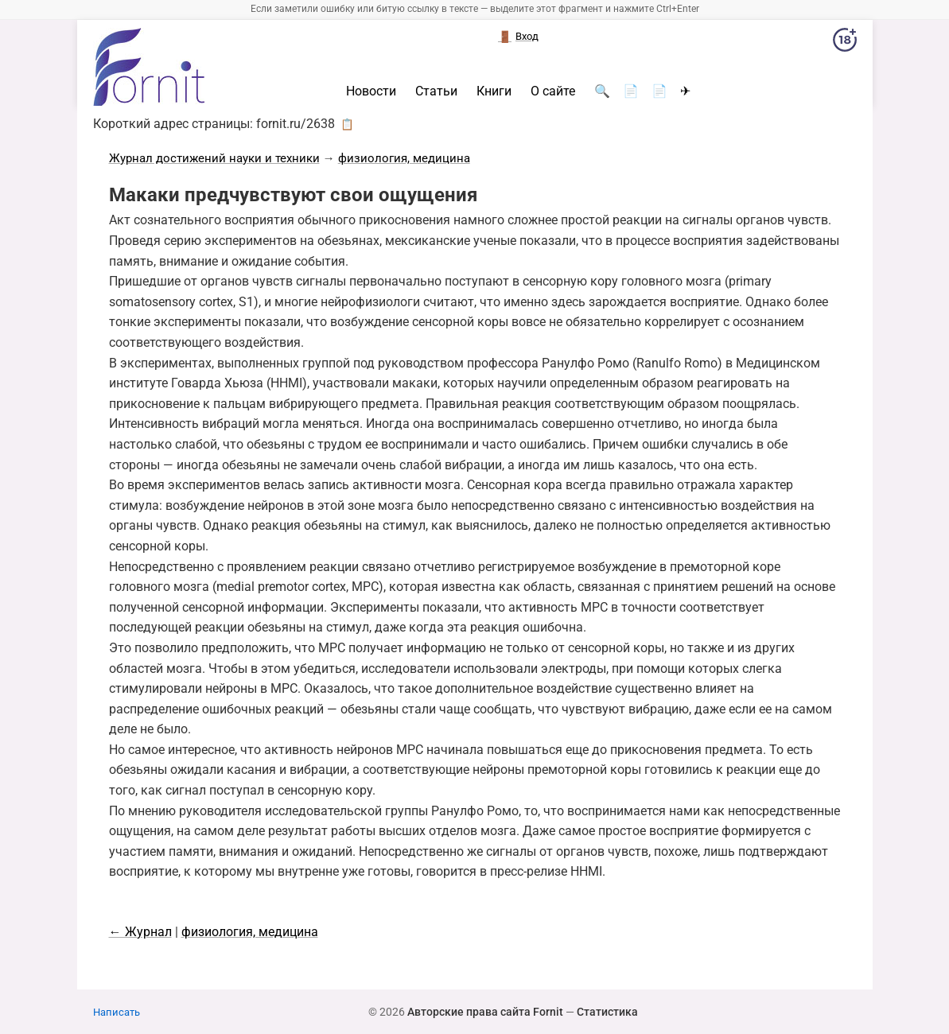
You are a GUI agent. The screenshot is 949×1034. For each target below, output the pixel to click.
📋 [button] (347, 124)
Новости (371, 91)
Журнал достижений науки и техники (214, 158)
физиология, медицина (404, 158)
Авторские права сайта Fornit (485, 1011)
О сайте (553, 91)
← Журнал (140, 931)
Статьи (436, 91)
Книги (493, 91)
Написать (116, 1012)
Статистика (607, 1011)
